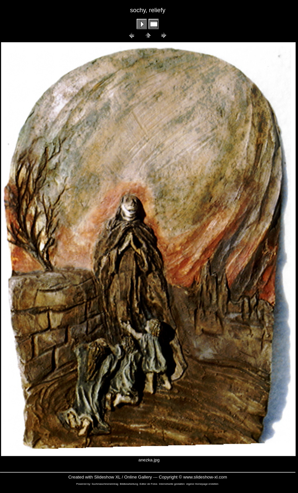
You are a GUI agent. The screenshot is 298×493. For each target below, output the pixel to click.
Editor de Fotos (148, 483)
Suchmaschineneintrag (104, 483)
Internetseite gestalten (172, 483)
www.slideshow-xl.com (205, 477)
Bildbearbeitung (129, 483)
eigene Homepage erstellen (202, 483)
